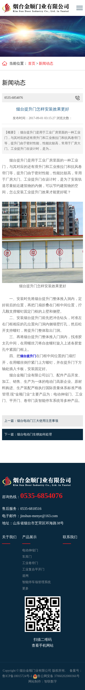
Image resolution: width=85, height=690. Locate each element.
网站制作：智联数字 (42, 681)
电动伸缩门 (30, 550)
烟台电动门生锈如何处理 (34, 434)
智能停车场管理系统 (36, 582)
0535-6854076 (41, 495)
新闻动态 (46, 63)
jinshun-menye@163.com (39, 516)
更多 (25, 588)
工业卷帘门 (30, 563)
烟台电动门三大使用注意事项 (37, 420)
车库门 (27, 556)
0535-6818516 (30, 509)
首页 (31, 63)
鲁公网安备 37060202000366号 (56, 676)
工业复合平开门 (33, 569)
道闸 (25, 575)
